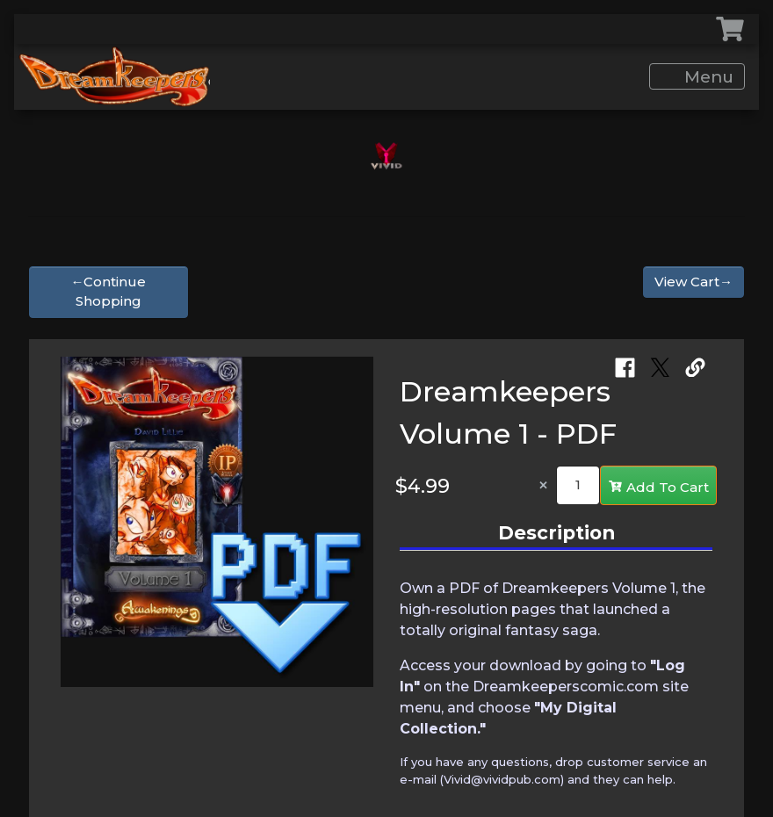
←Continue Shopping (108, 291)
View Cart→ (693, 281)
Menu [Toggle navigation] (697, 77)
